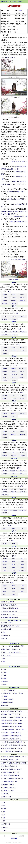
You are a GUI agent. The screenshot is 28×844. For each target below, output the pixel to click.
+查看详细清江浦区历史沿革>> (18, 259)
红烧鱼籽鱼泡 (5, 681)
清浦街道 (14, 356)
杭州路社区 (22, 492)
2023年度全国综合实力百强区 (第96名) (11, 723)
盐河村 (22, 588)
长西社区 (22, 413)
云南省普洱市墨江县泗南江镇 (9, 611)
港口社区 (22, 371)
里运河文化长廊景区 (14, 279)
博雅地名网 (4, 1)
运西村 (4, 585)
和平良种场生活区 (22, 571)
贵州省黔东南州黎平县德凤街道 (9, 608)
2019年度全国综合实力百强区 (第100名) (11, 748)
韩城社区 (5, 297)
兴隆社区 (5, 452)
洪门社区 (13, 319)
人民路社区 (4, 413)
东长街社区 (22, 455)
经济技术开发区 (5, 824)
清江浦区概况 (5, 793)
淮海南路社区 (13, 371)
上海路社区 (13, 413)
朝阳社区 (13, 473)
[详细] (9, 292)
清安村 (22, 374)
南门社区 (13, 316)
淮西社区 (13, 398)
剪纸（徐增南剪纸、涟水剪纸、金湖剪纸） (12, 693)
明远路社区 (22, 300)
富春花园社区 (22, 368)
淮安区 (3, 802)
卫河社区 (22, 350)
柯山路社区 (13, 300)
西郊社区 (22, 470)
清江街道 (14, 306)
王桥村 (13, 567)
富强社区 (5, 473)
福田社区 (22, 294)
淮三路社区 (4, 371)
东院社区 (5, 437)
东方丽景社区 (22, 489)
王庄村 (22, 528)
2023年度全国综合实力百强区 (15, 199)
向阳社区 (22, 431)
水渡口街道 (14, 476)
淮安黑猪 (3, 672)
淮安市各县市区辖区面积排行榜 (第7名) (11, 751)
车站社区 (13, 431)
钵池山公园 (4, 638)
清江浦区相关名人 (14, 643)
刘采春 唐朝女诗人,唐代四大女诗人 (10, 649)
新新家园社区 (22, 377)
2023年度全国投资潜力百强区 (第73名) (11, 720)
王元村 (4, 543)
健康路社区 (22, 434)
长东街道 (14, 440)
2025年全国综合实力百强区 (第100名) (11, 714)
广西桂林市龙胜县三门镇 (7, 602)
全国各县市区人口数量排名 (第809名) (11, 739)
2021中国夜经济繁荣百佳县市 (9, 766)
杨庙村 (4, 591)
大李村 (4, 594)
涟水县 (3, 811)
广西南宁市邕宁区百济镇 (7, 614)
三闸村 (13, 570)
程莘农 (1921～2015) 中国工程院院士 (11, 652)
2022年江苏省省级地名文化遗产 (9, 760)
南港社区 (5, 368)
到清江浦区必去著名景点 (14, 620)
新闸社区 (13, 297)
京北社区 (5, 395)
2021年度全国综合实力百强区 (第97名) (11, 726)
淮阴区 (3, 805)
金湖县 (3, 821)
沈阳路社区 (4, 489)
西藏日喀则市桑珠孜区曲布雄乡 (9, 617)
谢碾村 (13, 594)
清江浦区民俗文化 (14, 687)
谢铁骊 (3, 661)
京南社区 (13, 395)
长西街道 (14, 401)
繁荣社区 (22, 398)
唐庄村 (22, 567)
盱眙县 (3, 818)
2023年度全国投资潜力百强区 (15, 191)
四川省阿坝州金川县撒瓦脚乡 (9, 605)
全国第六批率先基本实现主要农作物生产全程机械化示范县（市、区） (14, 763)
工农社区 (5, 398)
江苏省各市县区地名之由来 (8, 787)
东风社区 (5, 377)
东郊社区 (13, 489)
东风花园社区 (13, 374)
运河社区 (13, 334)
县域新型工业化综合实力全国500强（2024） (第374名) (14, 717)
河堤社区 (13, 416)
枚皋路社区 (13, 303)
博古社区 (22, 347)
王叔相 (3, 658)
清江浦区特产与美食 (14, 666)
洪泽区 (3, 814)
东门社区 (5, 350)
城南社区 (13, 294)
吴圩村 (13, 543)
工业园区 (3, 830)
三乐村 (22, 585)
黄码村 (13, 588)
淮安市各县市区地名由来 (7, 784)
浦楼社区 (22, 332)
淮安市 (14, 1)
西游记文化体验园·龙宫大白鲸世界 (10, 626)
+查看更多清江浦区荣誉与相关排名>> (16, 221)
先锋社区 (22, 297)
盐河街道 (14, 531)
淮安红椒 (3, 675)
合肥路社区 (13, 492)
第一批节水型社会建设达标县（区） (10, 775)
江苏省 (9, 1)
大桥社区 (5, 374)
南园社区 (5, 353)
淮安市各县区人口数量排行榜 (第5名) (11, 732)
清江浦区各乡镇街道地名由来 (9, 781)
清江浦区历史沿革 (6, 797)
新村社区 (5, 434)
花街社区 (5, 347)
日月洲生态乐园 (5, 635)
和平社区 (5, 558)
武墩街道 (14, 515)
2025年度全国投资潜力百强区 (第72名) (11, 711)
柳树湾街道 (14, 458)
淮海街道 (14, 419)
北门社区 (5, 316)
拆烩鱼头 (3, 678)
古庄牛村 (5, 561)
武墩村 (4, 528)
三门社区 (13, 452)
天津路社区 (4, 380)
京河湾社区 (4, 303)
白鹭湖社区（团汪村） (4, 514)
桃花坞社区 (22, 473)
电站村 (13, 561)
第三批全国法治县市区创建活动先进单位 (12, 778)
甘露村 (13, 591)
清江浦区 (20, 1)
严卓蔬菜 (3, 684)
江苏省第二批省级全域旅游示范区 (10, 772)
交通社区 (5, 431)
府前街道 (14, 382)
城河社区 (13, 350)
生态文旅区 (4, 827)
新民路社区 (22, 316)
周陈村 (13, 585)
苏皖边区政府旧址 (6, 629)
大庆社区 (5, 332)
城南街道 (14, 282)
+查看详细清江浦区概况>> (19, 161)
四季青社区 (13, 368)
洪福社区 (5, 492)
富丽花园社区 (13, 470)
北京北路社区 (22, 395)
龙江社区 (13, 380)
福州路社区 (4, 494)
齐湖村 (4, 567)
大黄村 (13, 558)
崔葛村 (22, 564)
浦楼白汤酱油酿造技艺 (7, 699)
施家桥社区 (4, 319)
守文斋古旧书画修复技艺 (7, 690)
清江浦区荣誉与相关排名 (7, 790)
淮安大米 (3, 669)
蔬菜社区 (13, 377)
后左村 (22, 558)
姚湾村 (22, 591)
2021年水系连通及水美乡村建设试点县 (11, 769)
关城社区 (5, 300)
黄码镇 (14, 573)
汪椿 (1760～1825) (6, 655)
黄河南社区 (13, 434)
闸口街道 (14, 337)
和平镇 (14, 546)
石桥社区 (13, 347)
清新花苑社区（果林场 (22, 511)
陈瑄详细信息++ (10, 57)
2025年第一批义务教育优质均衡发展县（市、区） (14, 756)
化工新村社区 (13, 332)
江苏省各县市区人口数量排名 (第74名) (11, 735)
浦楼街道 (14, 321)
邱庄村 (4, 588)
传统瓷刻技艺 (5, 705)
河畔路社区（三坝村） (4, 511)
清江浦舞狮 (4, 696)
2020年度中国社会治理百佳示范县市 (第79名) (13, 742)
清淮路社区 (4, 455)
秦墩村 (4, 564)
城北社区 (5, 470)
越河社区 (22, 452)
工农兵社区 (13, 455)
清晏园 (3, 632)
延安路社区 (4, 334)
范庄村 (22, 561)
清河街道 (14, 497)
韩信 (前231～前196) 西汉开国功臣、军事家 (12, 646)
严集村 (4, 570)
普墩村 (13, 528)
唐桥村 (13, 564)
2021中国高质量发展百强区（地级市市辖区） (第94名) (14, 729)
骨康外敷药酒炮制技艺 (7, 702)
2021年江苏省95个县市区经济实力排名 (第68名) (13, 745)
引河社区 (5, 416)
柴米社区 (5, 294)
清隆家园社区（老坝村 (13, 511)
